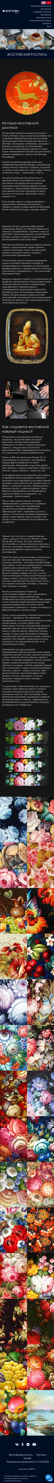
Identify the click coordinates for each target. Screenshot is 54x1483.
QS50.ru (32, 1469)
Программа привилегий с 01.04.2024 (27, 1461)
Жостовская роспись (41, 6)
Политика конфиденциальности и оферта (20, 1476)
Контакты (46, 23)
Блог (49, 26)
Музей (27, 1458)
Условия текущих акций (12, 1481)
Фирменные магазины (40, 20)
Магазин (41, 1454)
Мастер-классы (43, 17)
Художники (46, 9)
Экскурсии (46, 14)
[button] (3, 39)
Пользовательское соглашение (16, 1478)
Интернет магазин (42, 11)
